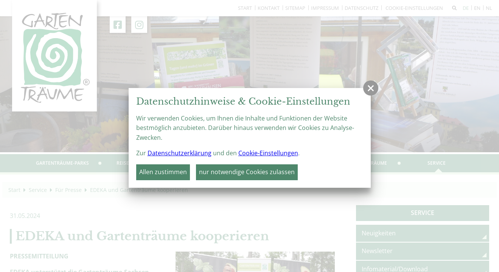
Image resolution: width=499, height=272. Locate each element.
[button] (370, 88)
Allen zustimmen (163, 172)
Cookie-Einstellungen (268, 153)
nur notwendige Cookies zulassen (247, 172)
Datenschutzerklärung (179, 153)
